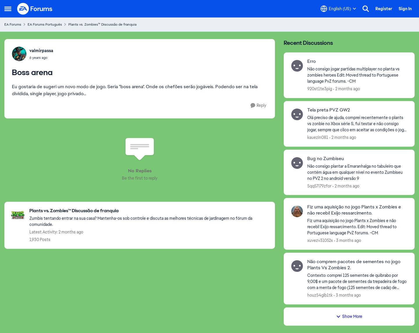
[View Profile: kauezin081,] (297, 114)
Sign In (405, 8)
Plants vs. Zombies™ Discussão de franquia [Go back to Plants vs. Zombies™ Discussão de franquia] (102, 24)
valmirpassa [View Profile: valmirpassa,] (41, 50)
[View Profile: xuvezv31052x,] (297, 211)
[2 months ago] (346, 89)
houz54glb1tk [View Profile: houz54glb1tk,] (320, 295)
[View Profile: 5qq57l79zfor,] (297, 163)
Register (383, 8)
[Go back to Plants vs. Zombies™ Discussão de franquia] (149, 211)
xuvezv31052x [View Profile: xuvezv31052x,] (320, 240)
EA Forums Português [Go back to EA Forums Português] (45, 24)
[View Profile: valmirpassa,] (19, 54)
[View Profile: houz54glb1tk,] (297, 266)
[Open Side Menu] (7, 8)
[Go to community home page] (35, 9)
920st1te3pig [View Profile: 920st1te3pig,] (319, 88)
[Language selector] (338, 9)
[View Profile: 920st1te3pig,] (297, 66)
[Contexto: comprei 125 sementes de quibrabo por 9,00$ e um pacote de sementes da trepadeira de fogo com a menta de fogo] (357, 281)
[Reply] (258, 105)
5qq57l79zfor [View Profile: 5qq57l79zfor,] (319, 185)
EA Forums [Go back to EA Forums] (12, 24)
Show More (349, 316)
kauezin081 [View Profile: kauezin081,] (317, 137)
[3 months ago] (347, 241)
